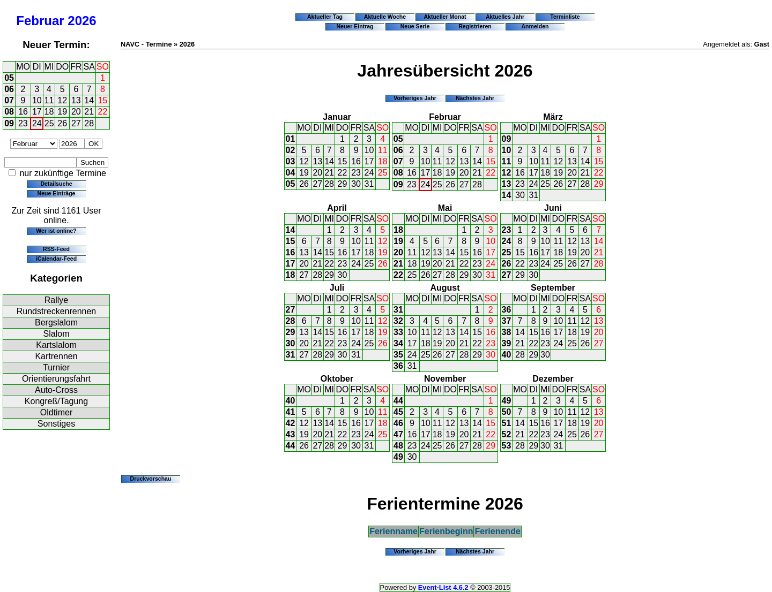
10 (37, 100)
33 (398, 332)
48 (398, 445)
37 (506, 320)
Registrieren (475, 26)
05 (9, 77)
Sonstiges (56, 423)
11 (49, 100)
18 (49, 111)
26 (62, 123)
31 (369, 183)
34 (398, 343)
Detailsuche (56, 183)
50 (506, 411)
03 (290, 161)
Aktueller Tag (325, 16)
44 (290, 445)
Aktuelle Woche (385, 16)
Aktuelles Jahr (505, 16)
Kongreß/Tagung (56, 401)
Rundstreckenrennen (56, 311)
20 (76, 111)
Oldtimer (56, 412)
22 (103, 111)
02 (290, 150)
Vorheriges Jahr (415, 98)
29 (342, 183)
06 (9, 89)
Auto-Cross (56, 389)
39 (506, 343)
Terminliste (565, 16)
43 (290, 434)
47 (398, 434)
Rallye (56, 300)
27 (76, 123)
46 (398, 423)
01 (290, 138)
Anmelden (535, 26)
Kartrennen (56, 356)
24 (37, 123)
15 (103, 100)
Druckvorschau (151, 478)
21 (89, 111)
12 (62, 100)
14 (89, 100)
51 (506, 423)
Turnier (56, 367)
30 (356, 183)
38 (506, 332)
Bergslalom (56, 322)
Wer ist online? (56, 230)
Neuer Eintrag (354, 26)
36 (398, 365)
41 (290, 411)
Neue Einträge (57, 193)
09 (9, 123)
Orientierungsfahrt (56, 378)
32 (398, 320)
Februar (40, 20)
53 (506, 445)
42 (290, 423)
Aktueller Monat (445, 16)
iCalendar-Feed (56, 258)
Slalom (56, 333)
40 (506, 354)
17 (37, 111)
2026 (82, 20)
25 (49, 123)
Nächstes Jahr (475, 98)
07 (9, 100)
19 (62, 111)
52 (506, 434)
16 (23, 111)
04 (290, 172)
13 (76, 100)
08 (9, 111)
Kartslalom (56, 345)
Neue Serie (415, 26)
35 (398, 354)
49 (398, 456)
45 (398, 411)
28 (89, 123)
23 (23, 123)
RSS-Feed (56, 249)
